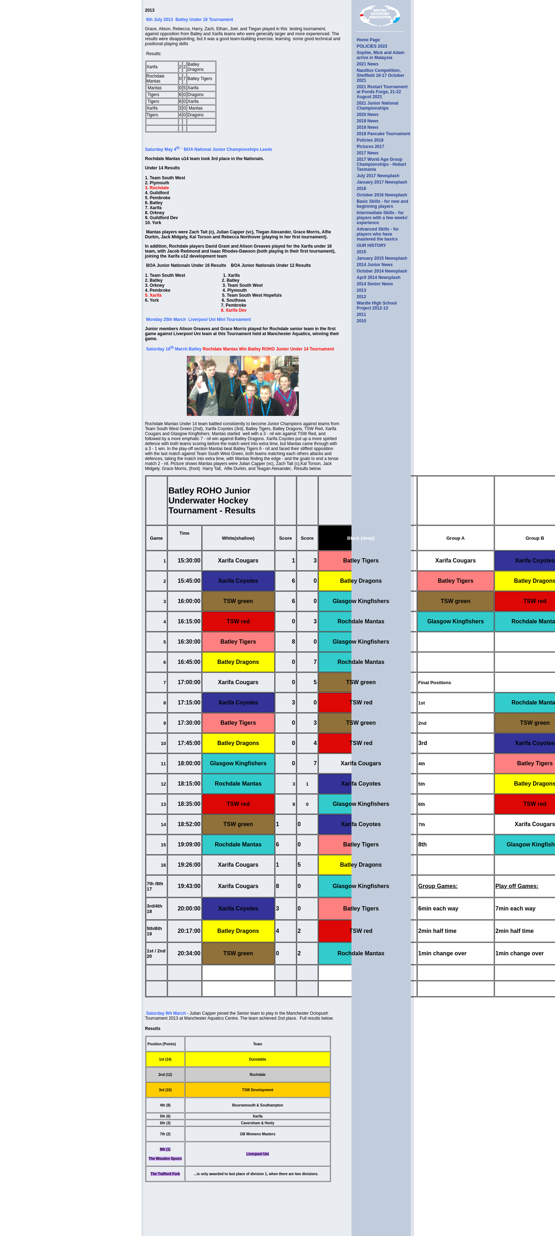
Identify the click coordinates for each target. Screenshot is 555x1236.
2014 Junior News (375, 264)
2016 (361, 188)
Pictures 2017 (370, 146)
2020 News (368, 114)
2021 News (368, 64)
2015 (361, 251)
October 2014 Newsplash (382, 271)
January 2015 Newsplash (382, 258)
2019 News (368, 120)
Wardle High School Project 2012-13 (377, 306)
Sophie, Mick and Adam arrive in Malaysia (381, 55)
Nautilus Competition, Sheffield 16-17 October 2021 (381, 75)
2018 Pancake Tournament (384, 133)
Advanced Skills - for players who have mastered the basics (378, 234)
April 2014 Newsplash (379, 277)
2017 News (368, 152)
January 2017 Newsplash (382, 182)
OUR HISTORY (371, 245)
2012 (361, 296)
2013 (361, 290)
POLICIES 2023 (372, 46)
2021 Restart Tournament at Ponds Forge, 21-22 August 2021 (382, 91)
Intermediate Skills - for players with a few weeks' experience (382, 217)
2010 (361, 320)
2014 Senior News (375, 283)
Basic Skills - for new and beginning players (382, 204)
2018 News (368, 127)
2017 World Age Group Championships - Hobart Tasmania (381, 164)
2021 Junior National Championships (377, 106)
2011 (361, 314)
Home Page (368, 39)
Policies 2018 (370, 140)
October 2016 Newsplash (382, 194)
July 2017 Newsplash (378, 175)
